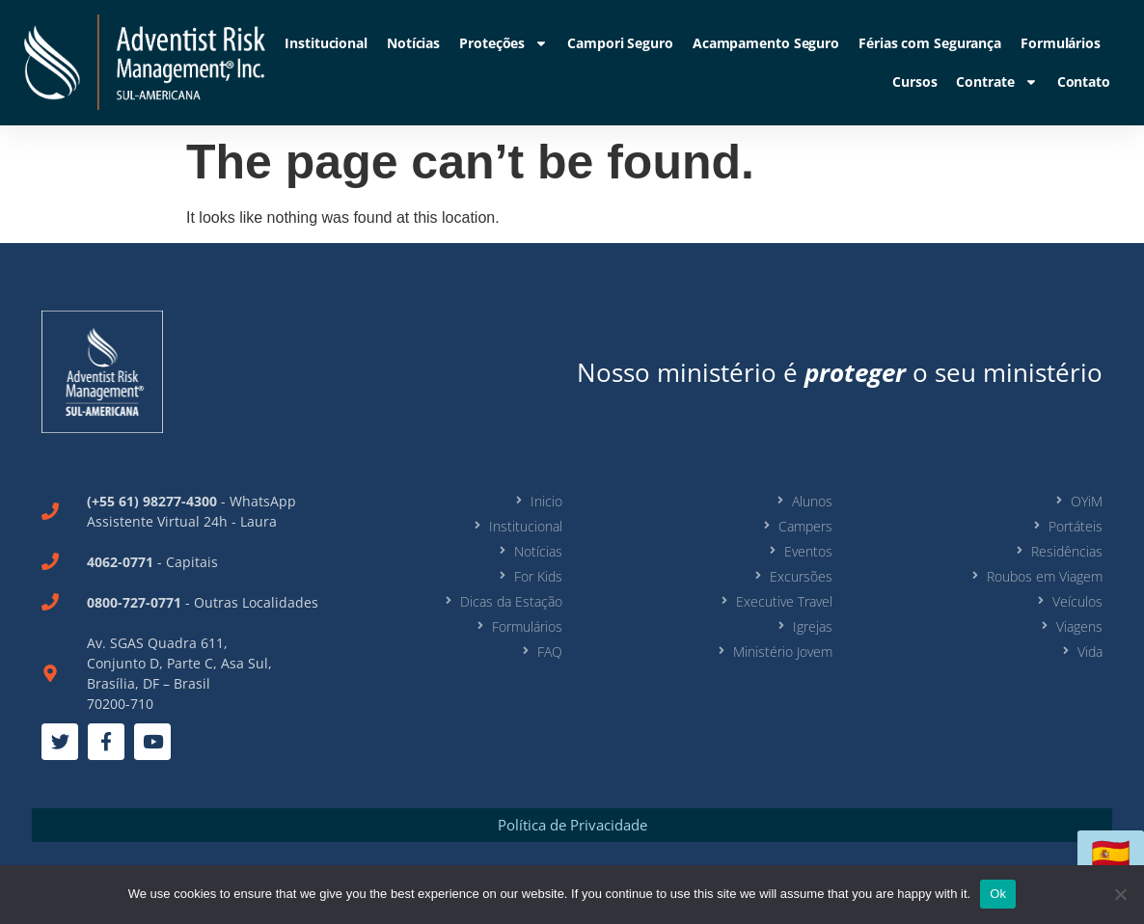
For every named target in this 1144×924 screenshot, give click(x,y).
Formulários (1061, 43)
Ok (998, 893)
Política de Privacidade (572, 824)
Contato (1083, 81)
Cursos (914, 81)
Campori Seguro (620, 43)
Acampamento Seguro (766, 43)
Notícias (413, 43)
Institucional (326, 43)
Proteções (503, 43)
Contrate (996, 82)
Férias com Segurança (929, 43)
